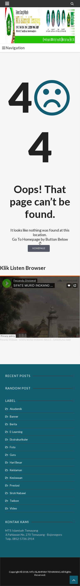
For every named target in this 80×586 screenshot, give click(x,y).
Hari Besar (16, 462)
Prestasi (14, 485)
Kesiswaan (16, 477)
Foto (13, 447)
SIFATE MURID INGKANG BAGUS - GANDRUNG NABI (45, 340)
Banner (14, 416)
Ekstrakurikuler (19, 439)
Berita (13, 424)
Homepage (38, 248)
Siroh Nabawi (18, 493)
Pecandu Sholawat (8, 340)
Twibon (14, 500)
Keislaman (16, 470)
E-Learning (16, 431)
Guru (13, 454)
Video (13, 508)
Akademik (16, 409)
